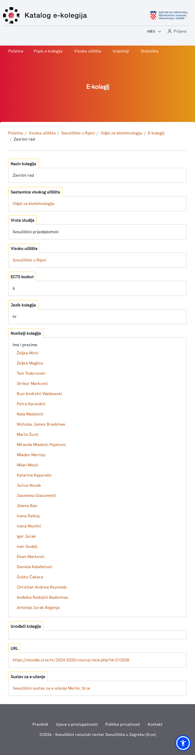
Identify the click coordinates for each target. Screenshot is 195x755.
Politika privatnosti (122, 724)
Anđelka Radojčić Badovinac (42, 597)
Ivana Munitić (29, 526)
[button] (176, 31)
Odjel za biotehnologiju (121, 133)
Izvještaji (121, 51)
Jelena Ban (27, 505)
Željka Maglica (30, 363)
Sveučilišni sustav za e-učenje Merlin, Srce (51, 688)
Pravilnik (40, 724)
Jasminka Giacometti (36, 495)
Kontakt (155, 724)
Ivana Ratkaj (28, 516)
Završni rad (24, 139)
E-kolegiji (156, 133)
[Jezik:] (154, 31)
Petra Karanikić (31, 404)
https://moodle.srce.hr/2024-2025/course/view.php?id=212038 (71, 660)
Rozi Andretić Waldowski (39, 393)
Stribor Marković (32, 383)
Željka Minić (28, 353)
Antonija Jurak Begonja (38, 607)
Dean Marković (30, 556)
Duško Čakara (30, 577)
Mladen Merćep (31, 454)
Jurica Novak (29, 485)
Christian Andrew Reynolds (42, 587)
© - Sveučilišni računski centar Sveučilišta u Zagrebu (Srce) (97, 734)
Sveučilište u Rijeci (78, 133)
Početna (15, 51)
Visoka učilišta (87, 51)
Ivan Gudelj (27, 546)
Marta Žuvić (28, 434)
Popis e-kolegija (48, 51)
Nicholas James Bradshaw (41, 424)
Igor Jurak (26, 536)
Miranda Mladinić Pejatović (41, 444)
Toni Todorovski (31, 373)
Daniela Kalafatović (34, 566)
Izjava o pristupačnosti (77, 724)
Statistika (149, 51)
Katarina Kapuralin (34, 475)
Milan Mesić (27, 465)
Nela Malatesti (30, 414)
